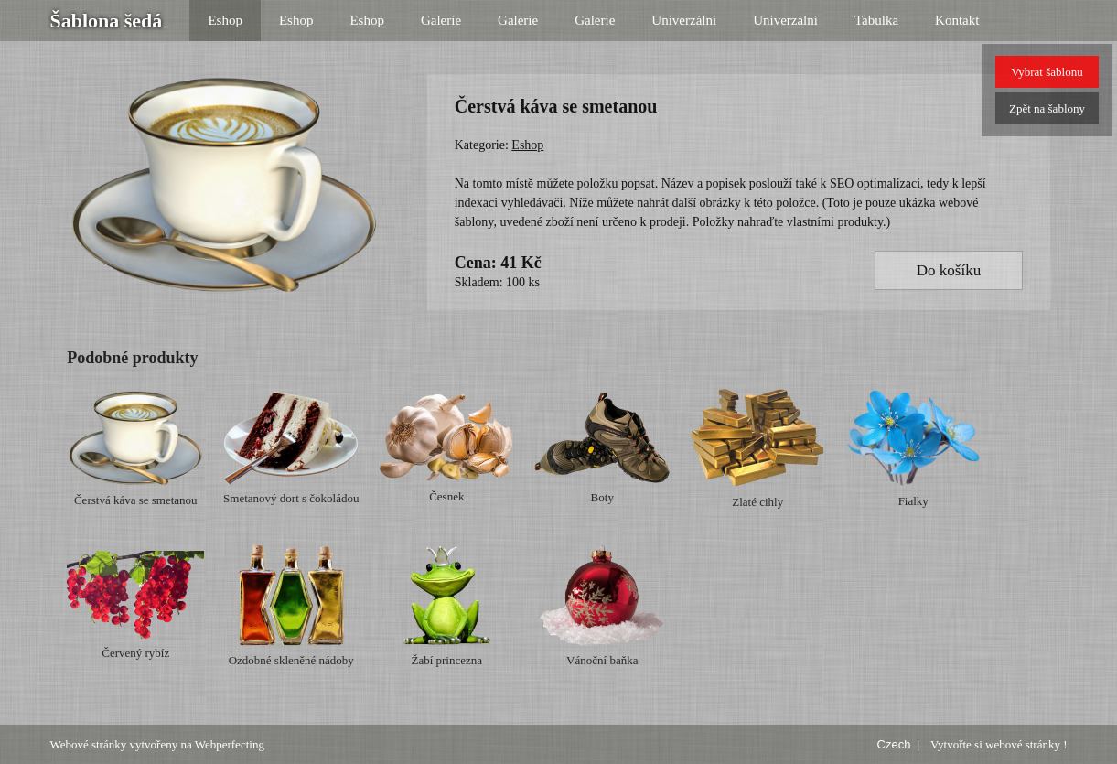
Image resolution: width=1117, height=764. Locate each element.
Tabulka (876, 20)
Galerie (441, 20)
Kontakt (957, 20)
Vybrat (1046, 72)
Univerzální (683, 20)
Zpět (1047, 108)
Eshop (225, 20)
